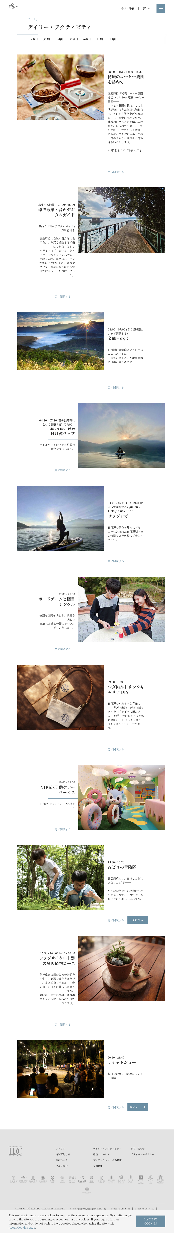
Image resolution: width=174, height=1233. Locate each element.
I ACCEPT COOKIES (150, 1221)
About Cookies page (22, 1227)
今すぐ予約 (128, 8)
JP (146, 8)
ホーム (32, 19)
